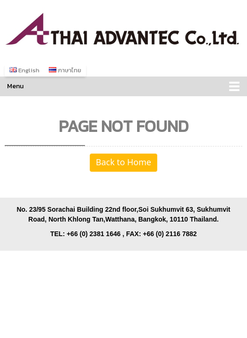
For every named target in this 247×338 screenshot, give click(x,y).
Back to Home (123, 162)
